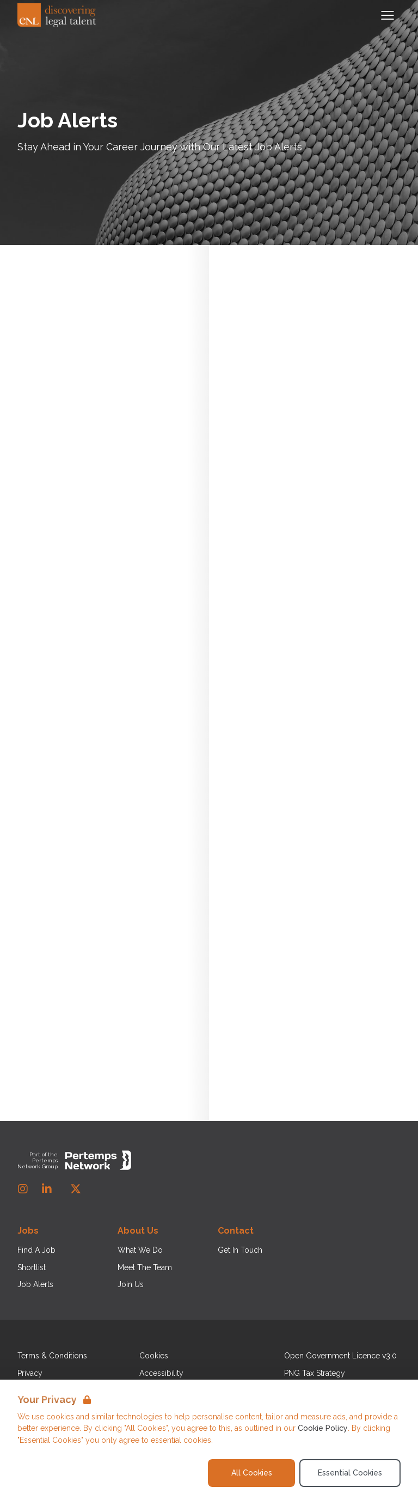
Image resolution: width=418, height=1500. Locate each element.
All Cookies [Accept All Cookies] (251, 1472)
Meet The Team (145, 1267)
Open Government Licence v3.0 (340, 1355)
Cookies (153, 1355)
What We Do (140, 1250)
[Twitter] (75, 1189)
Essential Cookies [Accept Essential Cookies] (350, 1472)
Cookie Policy (323, 1428)
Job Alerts (35, 1284)
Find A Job (36, 1250)
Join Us (131, 1284)
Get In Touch (240, 1250)
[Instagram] (23, 1189)
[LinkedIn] (47, 1189)
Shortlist (31, 1267)
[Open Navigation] (387, 15)
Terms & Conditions (52, 1355)
